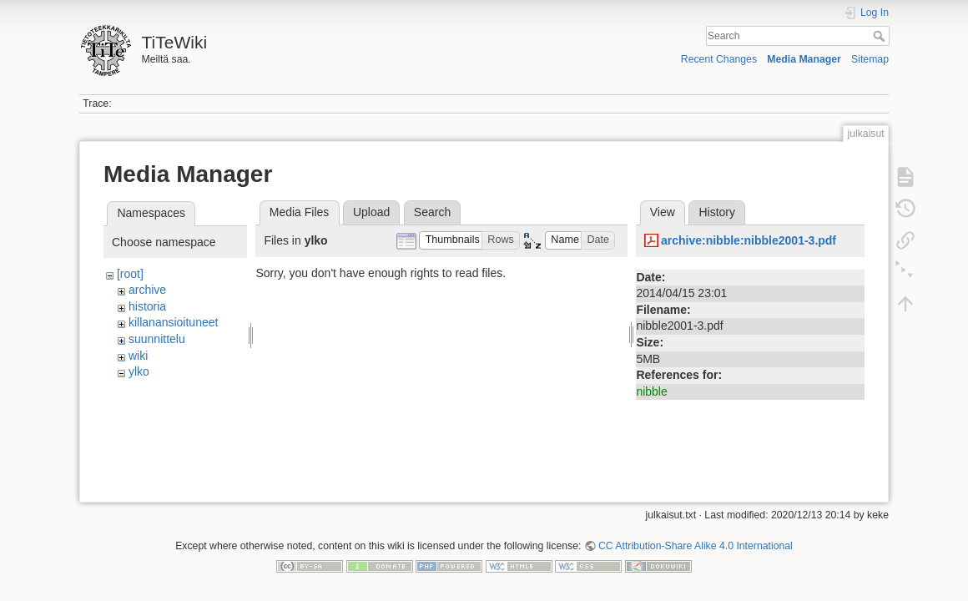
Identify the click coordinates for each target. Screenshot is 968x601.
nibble (651, 391)
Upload (371, 212)
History (716, 212)
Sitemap (870, 59)
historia (147, 306)
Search (881, 36)
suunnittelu (157, 339)
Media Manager (804, 59)
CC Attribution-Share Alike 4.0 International (695, 539)
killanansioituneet (173, 322)
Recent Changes (719, 59)
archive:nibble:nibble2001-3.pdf (748, 240)
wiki (138, 355)
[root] (130, 273)
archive (147, 289)
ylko (139, 371)
